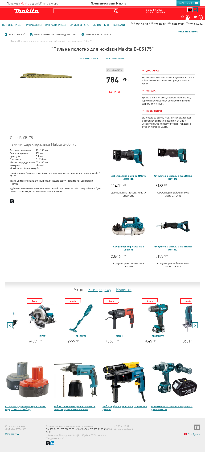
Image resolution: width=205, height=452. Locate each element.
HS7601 (70, 320)
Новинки (123, 289)
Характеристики (113, 58)
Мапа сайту (10, 433)
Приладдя (33, 24)
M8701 (147, 320)
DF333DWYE (185, 320)
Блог (107, 24)
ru (190, 9)
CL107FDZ (108, 320)
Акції (78, 289)
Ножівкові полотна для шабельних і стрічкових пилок (56, 40)
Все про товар (89, 58)
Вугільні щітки (79, 24)
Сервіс (97, 24)
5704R (31, 320)
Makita (13, 40)
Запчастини (55, 24)
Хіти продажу (99, 289)
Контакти (119, 24)
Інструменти (11, 24)
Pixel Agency (194, 434)
